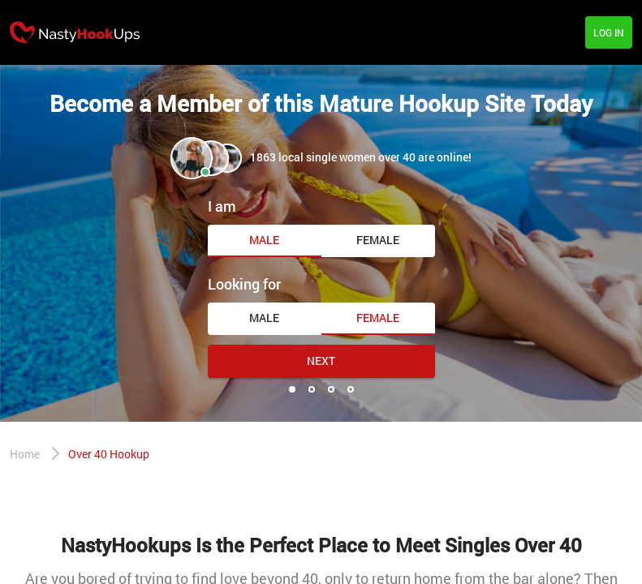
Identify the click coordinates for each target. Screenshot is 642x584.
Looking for (244, 284)
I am (222, 206)
